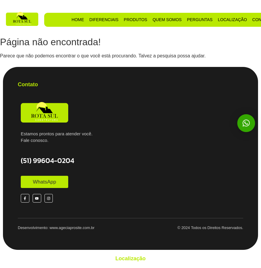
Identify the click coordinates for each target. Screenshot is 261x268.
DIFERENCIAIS (103, 19)
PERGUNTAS (199, 19)
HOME (77, 19)
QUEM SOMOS (167, 19)
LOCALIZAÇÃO (232, 19)
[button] (246, 123)
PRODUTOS (135, 19)
